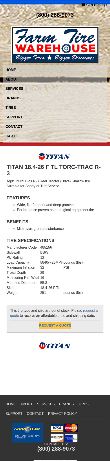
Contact (14, 126)
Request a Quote (55, 325)
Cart (10, 136)
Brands (13, 98)
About (12, 79)
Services (14, 89)
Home (11, 70)
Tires (11, 108)
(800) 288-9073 (55, 15)
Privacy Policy (62, 414)
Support (14, 117)
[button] (27, 432)
